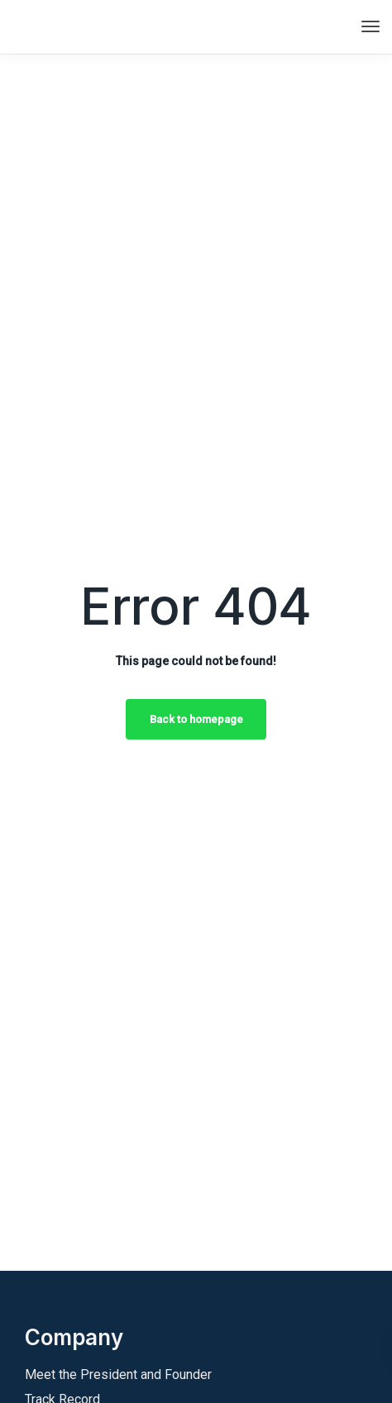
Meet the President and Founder (118, 1374)
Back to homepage (196, 719)
